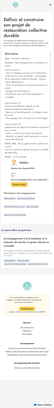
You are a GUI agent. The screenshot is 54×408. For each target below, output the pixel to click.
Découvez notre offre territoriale (27, 368)
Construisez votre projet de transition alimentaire (27, 348)
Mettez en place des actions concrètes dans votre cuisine (27, 351)
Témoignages (27, 334)
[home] (15, 5)
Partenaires (27, 331)
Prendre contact (19, 184)
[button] (50, 4)
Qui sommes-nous (27, 327)
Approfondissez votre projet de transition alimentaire (27, 355)
